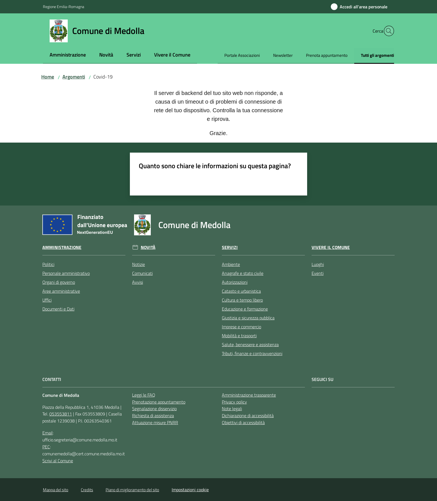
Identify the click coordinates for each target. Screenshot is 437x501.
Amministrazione (61, 247)
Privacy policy (234, 402)
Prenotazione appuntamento (158, 402)
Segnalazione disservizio (154, 408)
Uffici (47, 300)
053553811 (60, 413)
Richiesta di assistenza (153, 415)
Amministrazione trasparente (249, 395)
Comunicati (142, 273)
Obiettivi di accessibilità (243, 422)
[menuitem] (68, 55)
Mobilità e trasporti (239, 335)
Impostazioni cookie (190, 489)
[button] (387, 31)
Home (47, 76)
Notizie (138, 264)
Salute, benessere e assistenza (250, 344)
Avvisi (137, 282)
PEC (46, 446)
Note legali (232, 408)
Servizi (230, 247)
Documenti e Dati (58, 309)
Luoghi (318, 264)
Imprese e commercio (241, 326)
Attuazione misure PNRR (155, 422)
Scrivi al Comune (57, 460)
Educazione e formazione (245, 309)
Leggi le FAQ (143, 395)
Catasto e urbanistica (241, 291)
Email (47, 432)
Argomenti (73, 76)
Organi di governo (58, 282)
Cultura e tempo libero (242, 300)
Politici (48, 264)
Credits (87, 490)
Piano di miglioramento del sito (132, 490)
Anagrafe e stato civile (242, 273)
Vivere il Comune (331, 247)
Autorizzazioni (234, 282)
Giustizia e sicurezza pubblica (248, 317)
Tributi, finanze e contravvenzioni (252, 353)
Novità (148, 247)
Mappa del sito (55, 490)
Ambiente (231, 264)
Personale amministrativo (66, 273)
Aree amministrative (61, 291)
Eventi (318, 273)
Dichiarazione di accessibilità (248, 415)
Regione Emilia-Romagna (63, 6)
